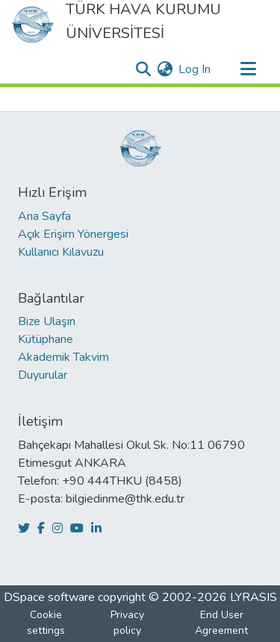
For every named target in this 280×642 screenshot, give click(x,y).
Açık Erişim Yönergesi (73, 234)
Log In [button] (195, 69)
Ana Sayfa (44, 216)
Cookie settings (46, 623)
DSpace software (49, 597)
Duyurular (42, 375)
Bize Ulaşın (46, 321)
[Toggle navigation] (248, 69)
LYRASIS (253, 597)
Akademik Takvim (63, 357)
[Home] (32, 24)
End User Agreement (221, 623)
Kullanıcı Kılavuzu (61, 252)
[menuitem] (164, 69)
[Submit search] (143, 69)
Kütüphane (45, 339)
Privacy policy (127, 623)
